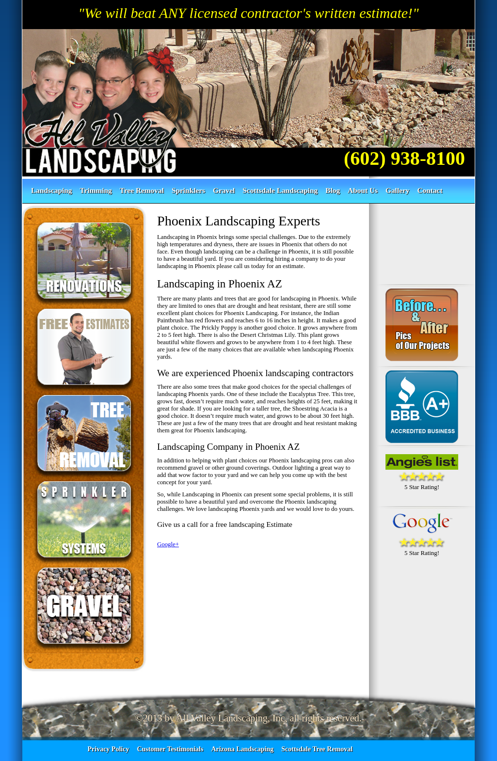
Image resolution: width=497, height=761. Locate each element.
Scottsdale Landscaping (280, 190)
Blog (332, 190)
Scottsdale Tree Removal (317, 749)
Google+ (168, 544)
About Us (363, 190)
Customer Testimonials (170, 749)
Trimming (96, 190)
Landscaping (51, 190)
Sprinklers (188, 190)
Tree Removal (142, 190)
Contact (429, 190)
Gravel (224, 190)
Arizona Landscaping (242, 749)
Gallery (397, 190)
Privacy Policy (108, 749)
